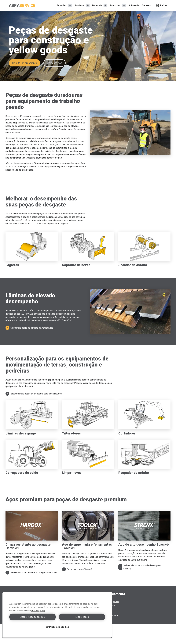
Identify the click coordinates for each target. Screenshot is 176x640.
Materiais (97, 5)
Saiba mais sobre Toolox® (77, 569)
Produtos (79, 5)
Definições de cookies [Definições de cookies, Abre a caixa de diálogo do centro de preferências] (57, 627)
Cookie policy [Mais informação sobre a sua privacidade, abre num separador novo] (38, 610)
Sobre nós (133, 5)
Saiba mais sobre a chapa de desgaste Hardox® (31, 573)
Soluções (62, 5)
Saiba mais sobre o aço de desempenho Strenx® (140, 567)
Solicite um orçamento (24, 63)
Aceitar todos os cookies (32, 617)
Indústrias (115, 5)
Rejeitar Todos (82, 617)
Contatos (147, 5)
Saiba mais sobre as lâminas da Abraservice (29, 328)
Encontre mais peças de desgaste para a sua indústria (34, 394)
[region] (57, 615)
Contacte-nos (54, 63)
